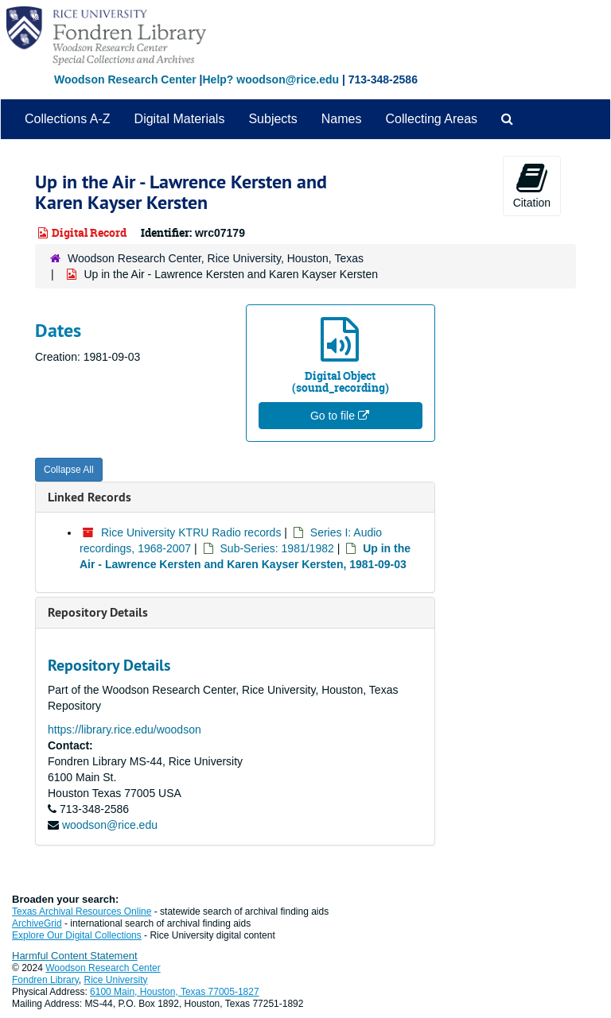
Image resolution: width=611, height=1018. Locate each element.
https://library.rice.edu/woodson (124, 729)
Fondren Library (45, 979)
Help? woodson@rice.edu (270, 79)
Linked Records (89, 497)
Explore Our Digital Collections (77, 935)
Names (341, 119)
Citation (532, 185)
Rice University (116, 979)
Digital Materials (179, 119)
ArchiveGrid (37, 923)
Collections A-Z (68, 119)
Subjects (272, 119)
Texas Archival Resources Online (81, 911)
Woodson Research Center (125, 79)
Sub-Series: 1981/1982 (277, 548)
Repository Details (98, 612)
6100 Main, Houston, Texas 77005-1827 (174, 991)
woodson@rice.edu (110, 825)
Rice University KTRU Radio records (191, 532)
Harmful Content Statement (75, 956)
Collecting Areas (431, 119)
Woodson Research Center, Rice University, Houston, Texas (216, 258)
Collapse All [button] (69, 469)
